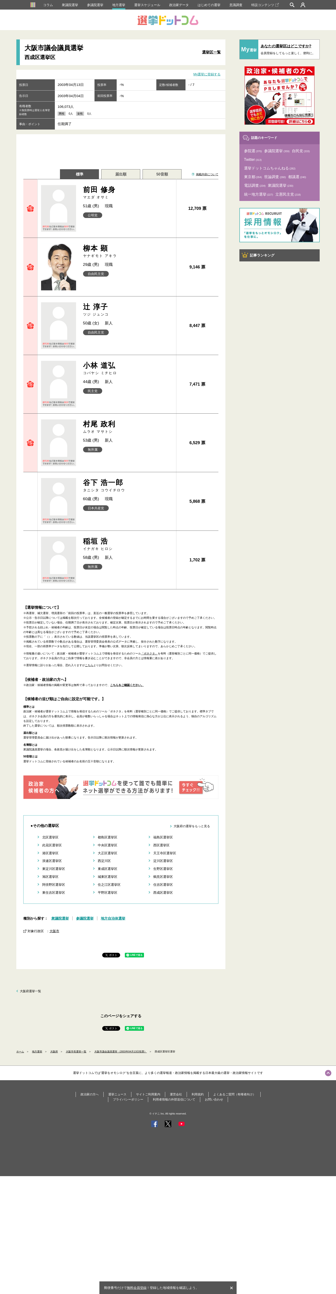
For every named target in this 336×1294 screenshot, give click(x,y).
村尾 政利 (128, 427)
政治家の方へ (89, 1094)
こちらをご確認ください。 (127, 685)
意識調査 (235, 5)
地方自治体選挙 (113, 918)
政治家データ (179, 5)
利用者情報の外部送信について (174, 1099)
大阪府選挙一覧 (30, 991)
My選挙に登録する (207, 74)
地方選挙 (118, 5)
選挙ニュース (117, 1094)
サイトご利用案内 (148, 1094)
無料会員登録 (137, 1288)
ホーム (20, 1051)
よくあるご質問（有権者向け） (234, 1094)
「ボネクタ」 (149, 653)
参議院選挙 (95, 5)
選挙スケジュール (147, 5)
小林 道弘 (128, 368)
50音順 (162, 174)
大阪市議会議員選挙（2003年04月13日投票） (120, 1051)
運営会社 (176, 1094)
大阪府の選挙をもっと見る (192, 826)
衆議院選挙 (70, 5)
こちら (89, 665)
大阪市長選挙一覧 (76, 1051)
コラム (48, 5)
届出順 (120, 174)
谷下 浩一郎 (128, 485)
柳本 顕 (128, 251)
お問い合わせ (214, 1099)
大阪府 (54, 1051)
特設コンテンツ (265, 5)
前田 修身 (128, 193)
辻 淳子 (128, 310)
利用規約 (198, 1094)
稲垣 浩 (128, 544)
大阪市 (54, 931)
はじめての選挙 (209, 5)
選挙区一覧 (211, 52)
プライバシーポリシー (128, 1099)
